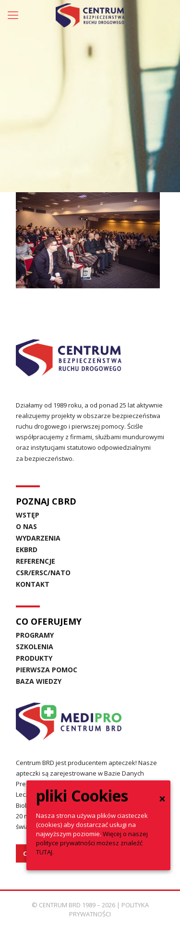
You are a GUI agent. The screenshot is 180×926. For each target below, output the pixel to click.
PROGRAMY (35, 635)
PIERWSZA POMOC (46, 669)
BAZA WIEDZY (38, 681)
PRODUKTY (34, 658)
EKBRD (26, 549)
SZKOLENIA (34, 646)
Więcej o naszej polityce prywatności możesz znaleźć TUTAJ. (92, 842)
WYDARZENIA (38, 538)
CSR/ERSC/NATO (43, 572)
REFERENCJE (35, 561)
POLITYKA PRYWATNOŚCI (109, 909)
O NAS (26, 526)
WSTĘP (27, 514)
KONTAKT (32, 584)
